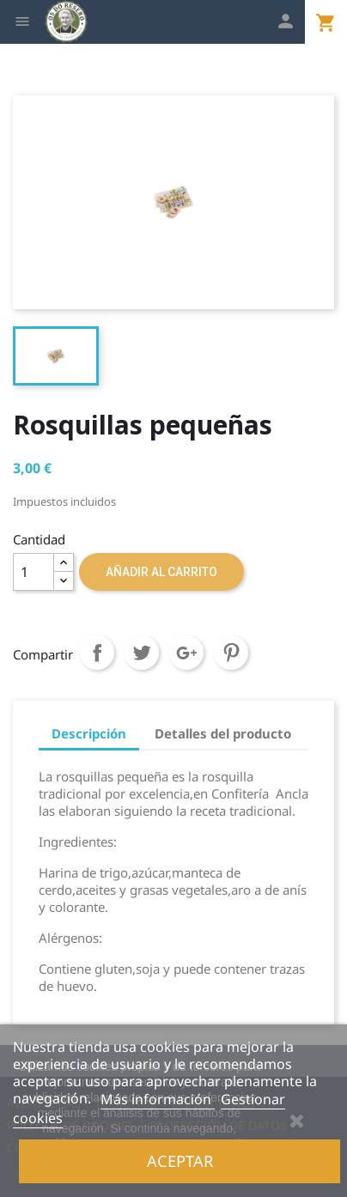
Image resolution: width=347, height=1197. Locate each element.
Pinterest (231, 652)
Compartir (97, 652)
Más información (157, 1099)
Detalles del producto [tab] (223, 733)
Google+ (186, 652)
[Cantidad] (33, 572)
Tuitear (142, 652)
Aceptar (180, 1160)
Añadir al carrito (161, 572)
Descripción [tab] (89, 733)
